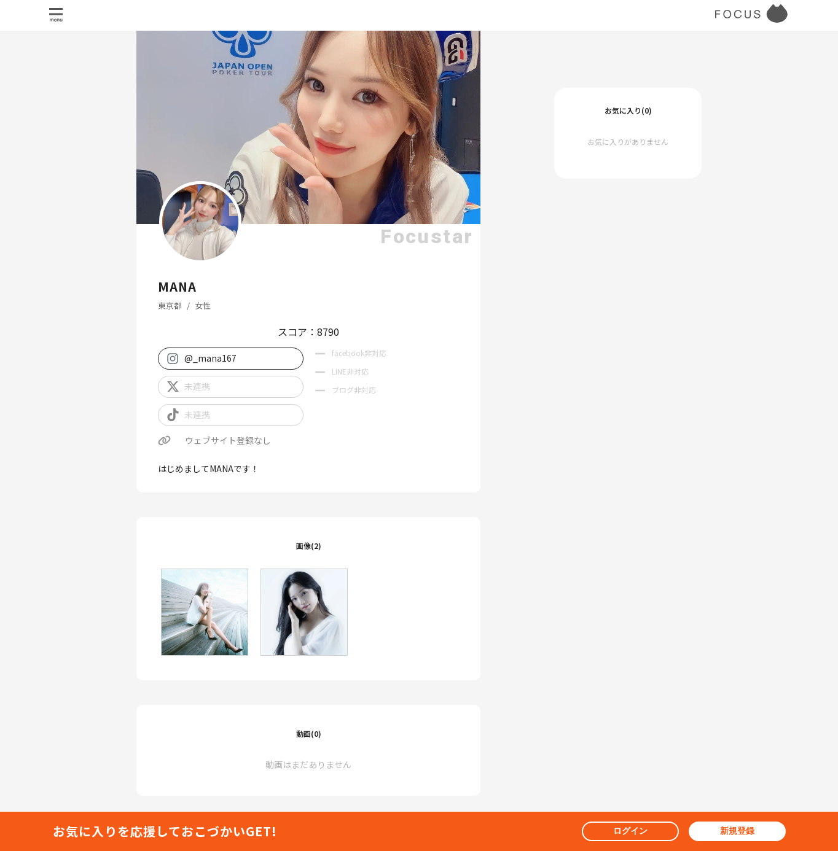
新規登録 (737, 831)
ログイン (630, 831)
